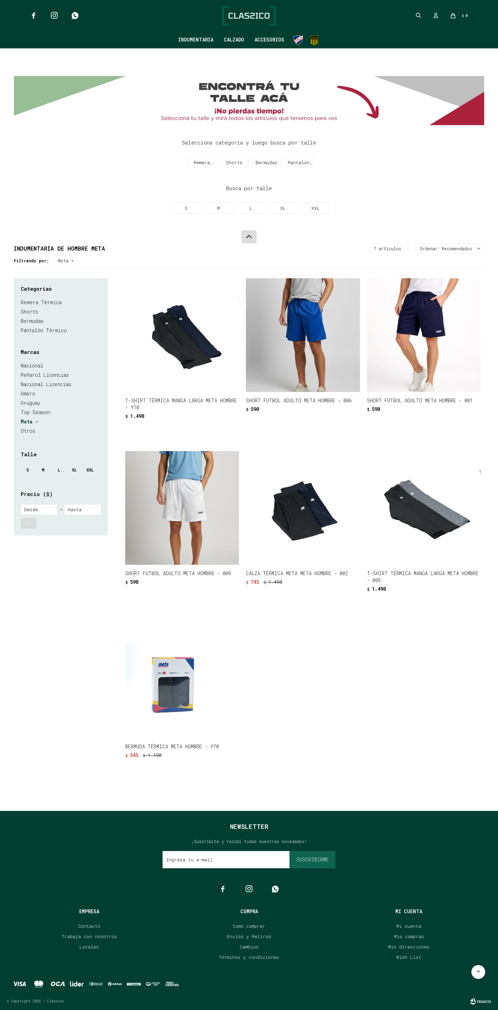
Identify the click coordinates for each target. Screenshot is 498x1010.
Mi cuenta (408, 926)
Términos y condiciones (249, 957)
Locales (89, 947)
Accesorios (269, 39)
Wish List (408, 957)
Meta (63, 260)
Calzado (234, 39)
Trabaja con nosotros (89, 936)
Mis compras (409, 936)
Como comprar (249, 926)
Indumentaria (195, 39)
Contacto (89, 926)
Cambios (249, 947)
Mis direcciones (409, 947)
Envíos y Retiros (249, 936)
